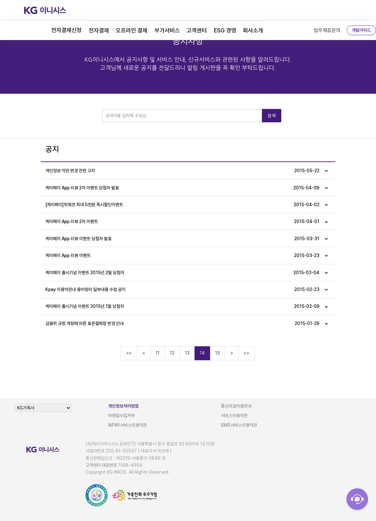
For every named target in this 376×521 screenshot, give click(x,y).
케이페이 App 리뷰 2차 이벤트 (182, 221)
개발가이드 (361, 30)
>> (247, 352)
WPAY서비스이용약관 (127, 425)
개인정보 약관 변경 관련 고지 (182, 170)
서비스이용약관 (234, 415)
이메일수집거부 (121, 415)
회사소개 (253, 30)
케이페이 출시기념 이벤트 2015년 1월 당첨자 (182, 306)
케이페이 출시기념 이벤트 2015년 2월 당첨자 (182, 272)
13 (187, 352)
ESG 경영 (225, 30)
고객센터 (197, 30)
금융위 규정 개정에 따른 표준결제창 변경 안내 (182, 323)
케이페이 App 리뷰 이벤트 (182, 255)
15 (217, 352)
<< (129, 352)
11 (158, 352)
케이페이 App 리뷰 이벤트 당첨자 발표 (182, 238)
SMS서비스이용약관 (239, 425)
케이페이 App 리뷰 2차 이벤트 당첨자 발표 (182, 187)
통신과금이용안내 (236, 406)
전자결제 (99, 30)
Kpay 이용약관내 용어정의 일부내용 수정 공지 (182, 289)
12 (172, 352)
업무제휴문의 (327, 30)
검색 (272, 115)
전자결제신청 (66, 30)
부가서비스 (167, 30)
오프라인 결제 (131, 30)
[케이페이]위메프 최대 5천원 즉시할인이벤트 (182, 204)
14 (202, 352)
